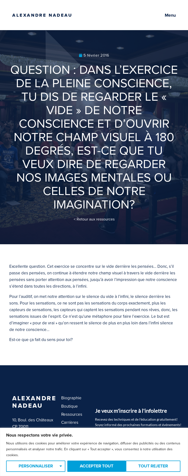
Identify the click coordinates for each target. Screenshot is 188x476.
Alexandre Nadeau (42, 15)
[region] (94, 452)
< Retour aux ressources (94, 219)
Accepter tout (152, 466)
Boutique (69, 406)
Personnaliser (35, 466)
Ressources (71, 414)
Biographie (71, 398)
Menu (170, 15)
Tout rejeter (94, 466)
